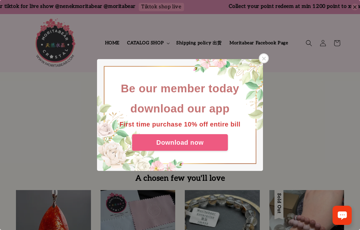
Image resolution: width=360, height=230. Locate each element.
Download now (180, 142)
